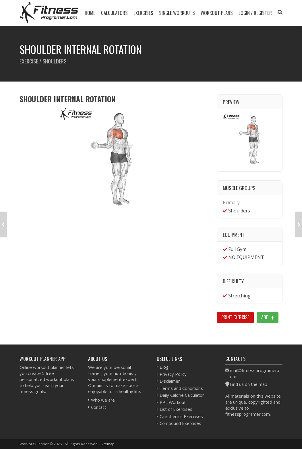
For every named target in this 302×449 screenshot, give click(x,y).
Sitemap (107, 443)
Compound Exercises (180, 423)
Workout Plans (217, 12)
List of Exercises (176, 409)
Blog (164, 367)
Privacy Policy (173, 374)
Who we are (103, 400)
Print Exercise (235, 317)
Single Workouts (177, 12)
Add (267, 317)
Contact (98, 407)
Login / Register (255, 12)
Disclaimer (170, 381)
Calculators (114, 12)
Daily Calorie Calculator (182, 395)
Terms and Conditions (181, 388)
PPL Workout (173, 402)
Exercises (143, 12)
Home (90, 12)
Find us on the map (248, 384)
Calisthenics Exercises (181, 416)
